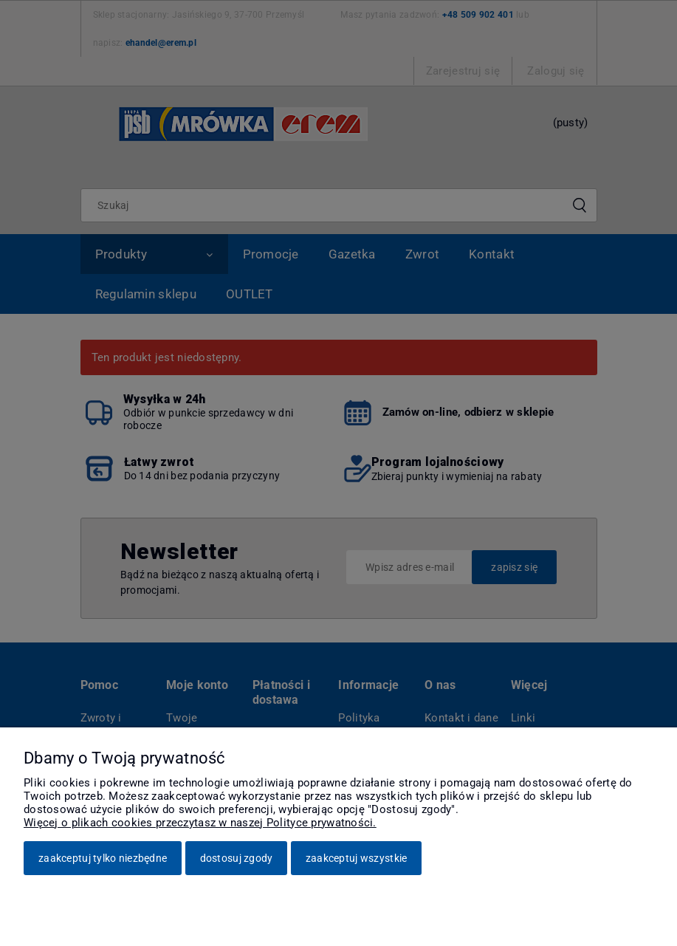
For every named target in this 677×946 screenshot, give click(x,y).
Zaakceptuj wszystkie (357, 858)
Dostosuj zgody (236, 858)
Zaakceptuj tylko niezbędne (102, 858)
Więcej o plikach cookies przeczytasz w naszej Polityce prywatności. (200, 822)
